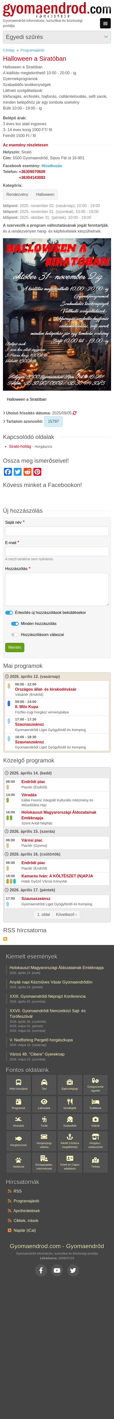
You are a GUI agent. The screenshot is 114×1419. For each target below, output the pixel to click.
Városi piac (31, 840)
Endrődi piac (33, 782)
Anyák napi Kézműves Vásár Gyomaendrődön (51, 982)
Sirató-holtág (20, 446)
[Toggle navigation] (105, 23)
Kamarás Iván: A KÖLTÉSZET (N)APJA (57, 876)
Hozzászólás (16, 569)
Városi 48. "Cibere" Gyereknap (37, 1054)
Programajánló (32, 50)
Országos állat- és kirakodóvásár (45, 689)
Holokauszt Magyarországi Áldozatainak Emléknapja (57, 967)
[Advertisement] (56, 1347)
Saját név (13, 522)
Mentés (14, 647)
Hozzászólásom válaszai (42, 635)
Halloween (45, 194)
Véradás (29, 795)
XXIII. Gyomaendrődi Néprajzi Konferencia (48, 996)
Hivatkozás (52, 166)
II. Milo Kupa (26, 707)
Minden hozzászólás (39, 624)
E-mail (10, 543)
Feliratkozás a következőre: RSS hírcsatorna (5, 939)
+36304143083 (32, 177)
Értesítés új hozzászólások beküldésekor (50, 612)
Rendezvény (17, 194)
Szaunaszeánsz (29, 724)
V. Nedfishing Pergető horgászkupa (41, 1040)
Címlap (8, 50)
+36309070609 (32, 172)
